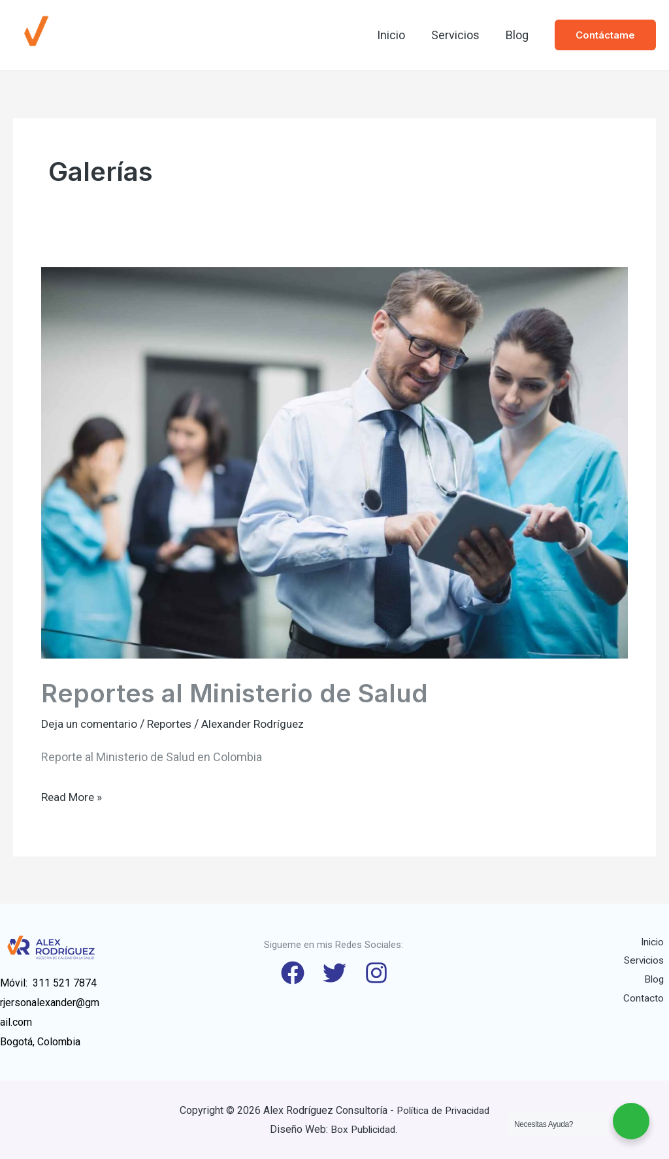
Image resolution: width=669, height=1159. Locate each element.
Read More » (73, 795)
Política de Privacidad (443, 1109)
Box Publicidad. (365, 1129)
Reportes (175, 723)
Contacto (648, 1000)
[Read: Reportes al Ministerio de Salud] (334, 461)
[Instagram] (379, 973)
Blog (518, 35)
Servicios (459, 35)
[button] (605, 35)
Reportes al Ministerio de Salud (238, 693)
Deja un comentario (91, 723)
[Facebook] (290, 973)
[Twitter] (334, 973)
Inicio (397, 35)
